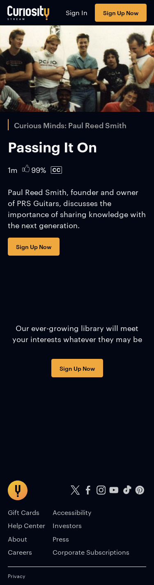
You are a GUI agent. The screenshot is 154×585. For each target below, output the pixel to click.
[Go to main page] (28, 12)
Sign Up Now (120, 12)
